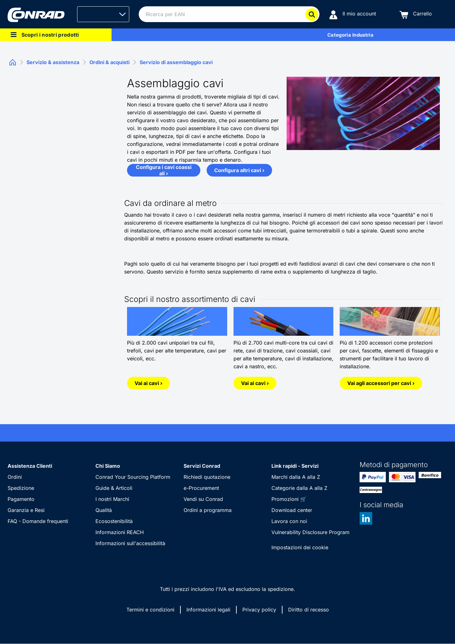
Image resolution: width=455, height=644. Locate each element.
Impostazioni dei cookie (299, 547)
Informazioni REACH (119, 532)
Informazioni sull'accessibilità (130, 543)
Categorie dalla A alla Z (299, 488)
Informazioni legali (208, 609)
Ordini (15, 477)
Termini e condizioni (150, 609)
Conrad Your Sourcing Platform (132, 477)
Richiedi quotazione (207, 477)
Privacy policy (259, 609)
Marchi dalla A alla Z (295, 477)
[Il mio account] (352, 14)
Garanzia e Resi (26, 510)
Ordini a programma (208, 510)
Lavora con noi (289, 521)
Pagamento (21, 499)
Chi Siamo (107, 466)
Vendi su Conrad (203, 499)
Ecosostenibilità (114, 521)
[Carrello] (415, 14)
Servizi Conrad (202, 466)
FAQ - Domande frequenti (38, 521)
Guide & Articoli (113, 488)
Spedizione (21, 488)
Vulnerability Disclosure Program (310, 532)
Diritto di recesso (308, 609)
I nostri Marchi (112, 499)
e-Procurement (201, 488)
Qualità (103, 510)
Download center (291, 510)
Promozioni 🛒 (288, 499)
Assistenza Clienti (30, 466)
